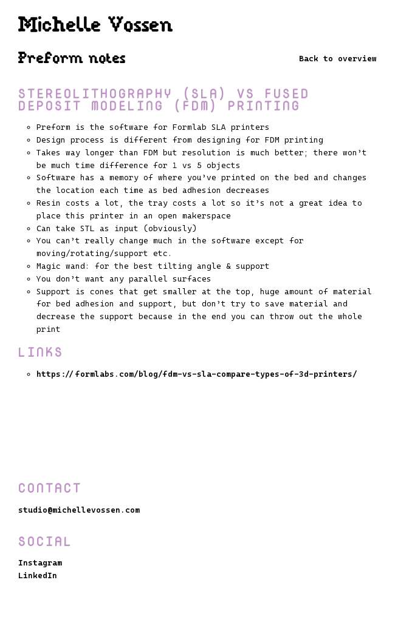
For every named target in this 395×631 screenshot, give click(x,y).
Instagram (40, 562)
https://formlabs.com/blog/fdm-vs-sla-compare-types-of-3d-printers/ (196, 374)
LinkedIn (37, 575)
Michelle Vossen (96, 26)
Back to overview (338, 58)
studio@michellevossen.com (79, 510)
